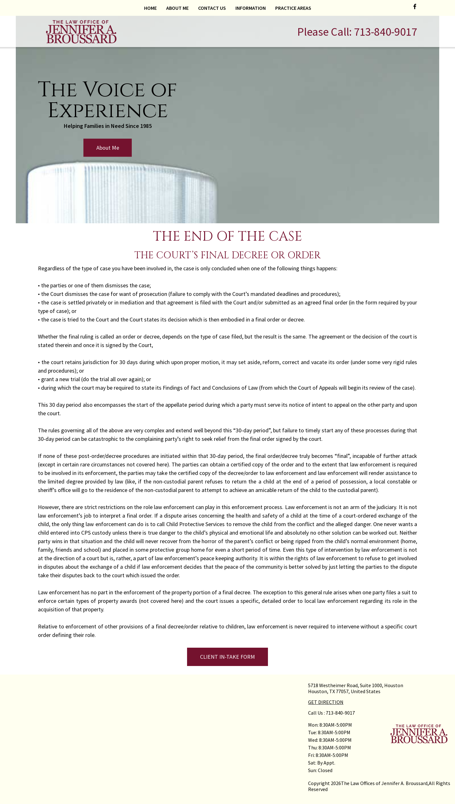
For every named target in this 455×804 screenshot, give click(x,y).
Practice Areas (293, 8)
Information (250, 8)
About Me (177, 8)
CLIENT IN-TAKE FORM (227, 656)
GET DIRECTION (325, 702)
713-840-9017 (385, 32)
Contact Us (212, 8)
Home (150, 8)
